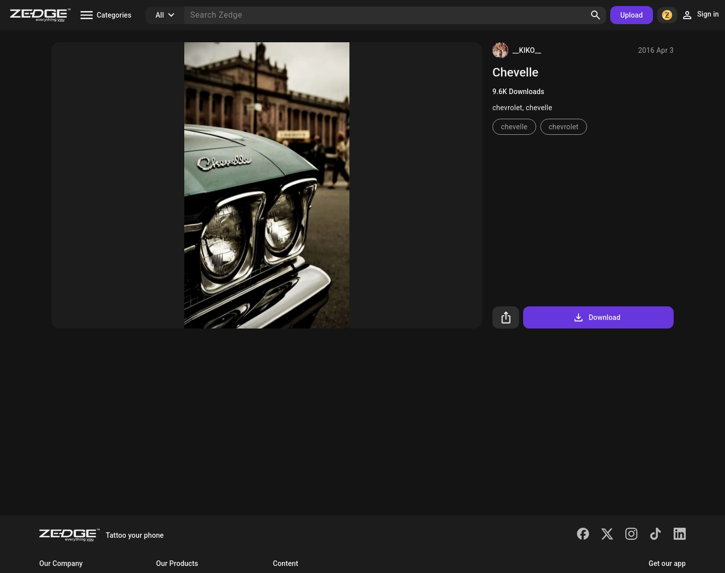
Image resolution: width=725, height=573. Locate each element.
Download (596, 317)
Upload (631, 15)
